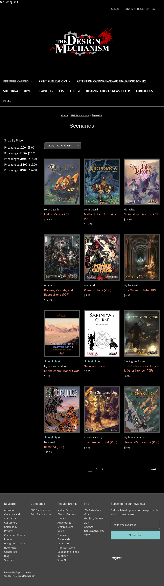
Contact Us (144, 91)
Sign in (129, 9)
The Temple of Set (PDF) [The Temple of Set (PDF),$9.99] (100, 442)
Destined (63, 556)
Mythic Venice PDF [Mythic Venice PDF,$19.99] (56, 214)
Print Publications (55, 81)
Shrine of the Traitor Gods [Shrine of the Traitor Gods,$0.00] (62, 371)
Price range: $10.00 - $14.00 (20, 159)
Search (115, 9)
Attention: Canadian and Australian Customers (111, 81)
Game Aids (64, 539)
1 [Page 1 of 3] (90, 469)
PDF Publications (17, 81)
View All (62, 560)
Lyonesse (63, 543)
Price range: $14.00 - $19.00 (20, 164)
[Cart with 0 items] (154, 9)
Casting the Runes (68, 551)
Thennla (62, 535)
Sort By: (50, 145)
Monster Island (66, 547)
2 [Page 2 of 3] (96, 469)
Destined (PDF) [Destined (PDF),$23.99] (54, 447)
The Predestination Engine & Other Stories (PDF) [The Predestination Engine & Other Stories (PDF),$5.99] (141, 368)
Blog (7, 101)
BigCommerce (23, 572)
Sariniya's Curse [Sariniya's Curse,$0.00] (94, 366)
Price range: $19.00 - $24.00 (20, 170)
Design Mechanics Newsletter (108, 91)
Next (155, 469)
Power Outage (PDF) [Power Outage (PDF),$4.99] (97, 290)
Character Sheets (50, 91)
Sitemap (9, 560)
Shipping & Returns (17, 91)
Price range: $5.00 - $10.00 (19, 153)
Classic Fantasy (67, 514)
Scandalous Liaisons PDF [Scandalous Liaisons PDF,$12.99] (141, 214)
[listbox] (68, 146)
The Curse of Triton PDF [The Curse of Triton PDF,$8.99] (140, 290)
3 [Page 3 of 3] (102, 469)
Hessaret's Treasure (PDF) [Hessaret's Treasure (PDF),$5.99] (141, 442)
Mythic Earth (65, 510)
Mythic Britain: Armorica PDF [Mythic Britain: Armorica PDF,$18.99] (100, 217)
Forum (75, 91)
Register (143, 9)
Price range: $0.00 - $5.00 (19, 147)
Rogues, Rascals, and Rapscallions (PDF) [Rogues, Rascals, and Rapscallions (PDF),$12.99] (58, 293)
